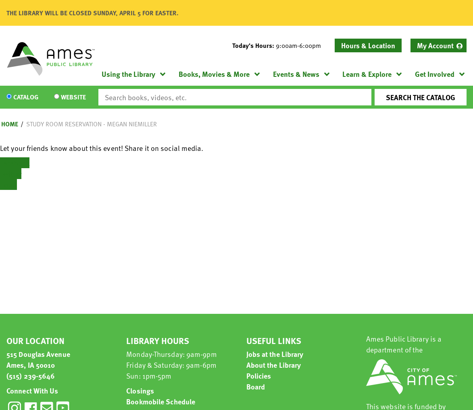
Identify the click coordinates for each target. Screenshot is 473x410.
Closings (140, 390)
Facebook (14, 162)
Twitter (10, 173)
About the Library (273, 364)
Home (9, 124)
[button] (279, 45)
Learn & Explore (367, 73)
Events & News (296, 73)
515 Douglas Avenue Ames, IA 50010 (38, 359)
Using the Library (128, 73)
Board (255, 386)
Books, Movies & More (214, 73)
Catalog (25, 97)
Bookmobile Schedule (160, 401)
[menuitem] (438, 45)
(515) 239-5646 (30, 375)
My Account (435, 45)
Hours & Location (368, 45)
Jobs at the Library (275, 353)
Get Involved (434, 73)
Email (8, 184)
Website (73, 97)
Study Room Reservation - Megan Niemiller (91, 124)
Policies (258, 375)
